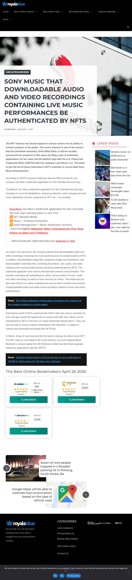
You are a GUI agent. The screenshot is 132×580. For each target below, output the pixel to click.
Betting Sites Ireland (67, 539)
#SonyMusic (15, 209)
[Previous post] (6, 468)
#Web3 (47, 229)
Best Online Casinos (27, 12)
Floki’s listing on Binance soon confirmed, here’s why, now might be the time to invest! (112, 223)
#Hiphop (13, 233)
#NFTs (26, 229)
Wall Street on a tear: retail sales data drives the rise (112, 173)
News (9, 19)
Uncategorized (17, 72)
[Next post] (86, 494)
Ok (55, 576)
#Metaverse (37, 229)
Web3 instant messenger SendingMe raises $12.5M (112, 189)
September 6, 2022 (65, 241)
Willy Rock (11, 129)
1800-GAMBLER (65, 528)
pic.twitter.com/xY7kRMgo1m (33, 233)
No (62, 576)
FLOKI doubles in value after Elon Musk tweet (112, 205)
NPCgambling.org (65, 533)
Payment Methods (110, 12)
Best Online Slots (54, 12)
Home (6, 11)
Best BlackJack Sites (82, 12)
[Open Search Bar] (128, 27)
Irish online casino (66, 546)
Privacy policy (73, 576)
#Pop (73, 229)
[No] (128, 572)
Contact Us (63, 553)
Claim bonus (28, 399)
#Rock (80, 229)
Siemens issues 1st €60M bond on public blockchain (113, 157)
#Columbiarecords (60, 229)
